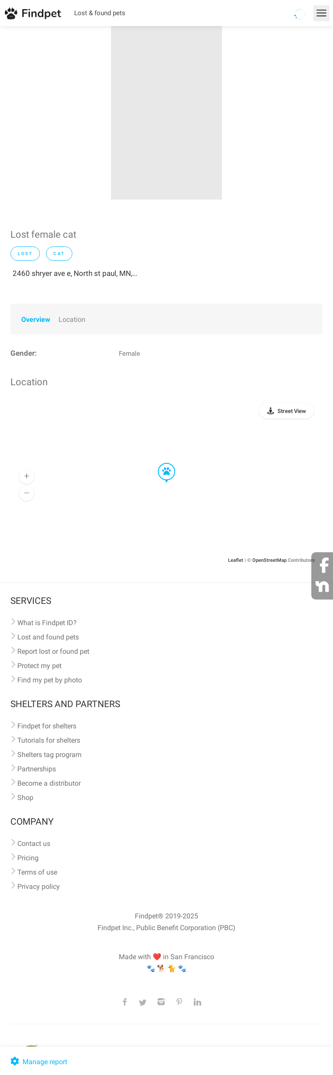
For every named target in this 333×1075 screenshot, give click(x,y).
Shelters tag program (49, 755)
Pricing (28, 858)
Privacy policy (38, 886)
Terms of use (37, 872)
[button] (160, 463)
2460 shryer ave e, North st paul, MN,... (75, 273)
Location (72, 319)
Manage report (38, 1062)
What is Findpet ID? (47, 623)
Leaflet (235, 560)
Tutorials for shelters (48, 740)
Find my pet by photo (49, 680)
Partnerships (36, 769)
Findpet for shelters (46, 726)
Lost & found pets (99, 13)
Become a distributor (49, 783)
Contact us (33, 843)
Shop (25, 797)
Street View (292, 411)
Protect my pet (39, 666)
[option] (166, 113)
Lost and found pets (48, 637)
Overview (35, 319)
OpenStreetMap (269, 560)
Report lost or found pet (53, 651)
